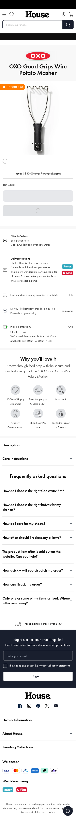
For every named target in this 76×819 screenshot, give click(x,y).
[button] (38, 210)
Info (71, 295)
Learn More (67, 311)
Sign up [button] (38, 676)
